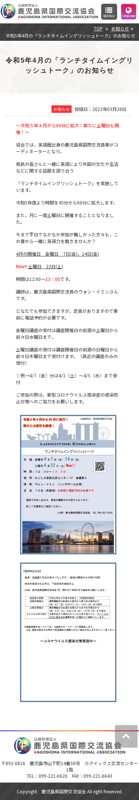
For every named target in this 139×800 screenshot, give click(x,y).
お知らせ (120, 28)
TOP (98, 28)
